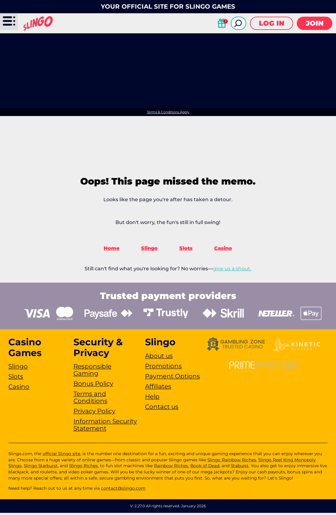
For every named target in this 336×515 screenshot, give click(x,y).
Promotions (163, 368)
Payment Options (172, 378)
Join (315, 23)
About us (159, 357)
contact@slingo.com (123, 490)
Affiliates (158, 388)
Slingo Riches (83, 467)
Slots (186, 250)
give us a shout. (232, 270)
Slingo (149, 250)
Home (111, 250)
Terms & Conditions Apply (168, 112)
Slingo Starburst (41, 467)
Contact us (161, 408)
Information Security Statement (105, 427)
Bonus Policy (93, 385)
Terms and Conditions (90, 399)
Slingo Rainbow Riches (231, 461)
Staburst (240, 467)
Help (152, 398)
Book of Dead (204, 467)
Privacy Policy (94, 413)
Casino (223, 250)
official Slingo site (61, 455)
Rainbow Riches (171, 467)
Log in (271, 23)
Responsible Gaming (92, 372)
